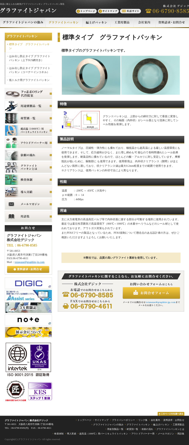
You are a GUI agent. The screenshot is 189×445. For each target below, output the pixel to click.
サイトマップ (102, 420)
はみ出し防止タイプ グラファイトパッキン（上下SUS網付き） (29, 58)
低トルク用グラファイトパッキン (29, 80)
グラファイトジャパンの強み (108, 424)
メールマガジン (166, 433)
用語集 (180, 433)
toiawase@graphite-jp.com (30, 262)
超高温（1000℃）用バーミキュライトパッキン (103, 433)
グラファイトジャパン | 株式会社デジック (26, 420)
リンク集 (143, 420)
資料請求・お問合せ (173, 420)
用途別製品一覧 (115, 429)
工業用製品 (178, 424)
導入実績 (71, 433)
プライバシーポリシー (123, 420)
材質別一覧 (132, 429)
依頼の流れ (147, 429)
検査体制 (59, 433)
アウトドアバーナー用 (143, 433)
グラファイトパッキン (22, 36)
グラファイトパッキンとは (170, 429)
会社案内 (155, 420)
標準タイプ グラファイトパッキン (29, 46)
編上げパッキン (161, 424)
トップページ (84, 420)
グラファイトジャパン (29, 439)
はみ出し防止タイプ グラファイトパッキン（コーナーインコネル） (29, 70)
